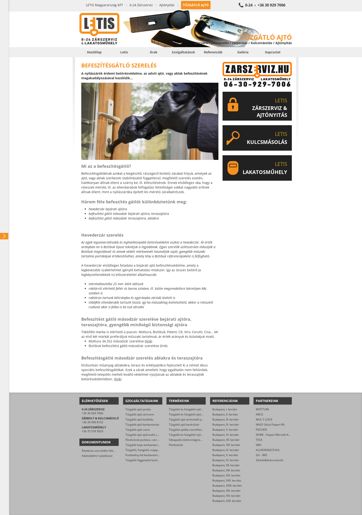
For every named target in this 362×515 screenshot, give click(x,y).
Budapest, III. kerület (225, 419)
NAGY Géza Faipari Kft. (270, 425)
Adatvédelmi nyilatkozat (97, 456)
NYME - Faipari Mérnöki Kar (273, 435)
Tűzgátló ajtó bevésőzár (184, 425)
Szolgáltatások (183, 52)
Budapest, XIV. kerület (226, 475)
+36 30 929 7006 (92, 413)
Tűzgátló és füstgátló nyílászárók (190, 409)
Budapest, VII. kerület (225, 440)
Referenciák (213, 52)
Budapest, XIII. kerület (226, 470)
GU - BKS (261, 455)
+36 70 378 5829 (92, 431)
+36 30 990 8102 (92, 422)
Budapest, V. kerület (225, 430)
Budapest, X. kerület (225, 455)
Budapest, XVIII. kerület (227, 486)
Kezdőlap (94, 52)
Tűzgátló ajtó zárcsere (139, 414)
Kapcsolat (273, 52)
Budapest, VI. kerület (225, 435)
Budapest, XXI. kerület (226, 496)
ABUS (259, 414)
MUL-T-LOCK (264, 419)
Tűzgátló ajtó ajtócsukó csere (144, 435)
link (148, 341)
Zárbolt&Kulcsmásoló (269, 460)
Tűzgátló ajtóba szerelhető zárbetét (191, 430)
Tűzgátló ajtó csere (137, 430)
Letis (124, 52)
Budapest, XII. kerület (225, 465)
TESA (259, 440)
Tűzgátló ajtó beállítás (139, 419)
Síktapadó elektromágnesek (187, 440)
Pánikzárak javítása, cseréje (143, 440)
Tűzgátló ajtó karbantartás (142, 425)
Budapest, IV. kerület (225, 425)
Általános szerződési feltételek (101, 451)
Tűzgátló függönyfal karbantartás (146, 460)
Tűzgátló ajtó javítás (138, 409)
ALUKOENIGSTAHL (268, 450)
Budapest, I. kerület (224, 409)
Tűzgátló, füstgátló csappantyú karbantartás (153, 450)
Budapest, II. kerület (225, 414)
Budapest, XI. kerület (225, 460)
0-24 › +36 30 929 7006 (265, 5)
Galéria (242, 52)
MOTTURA (262, 409)
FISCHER (261, 430)
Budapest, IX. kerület (225, 450)
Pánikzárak (176, 445)
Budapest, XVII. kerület (226, 480)
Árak (153, 52)
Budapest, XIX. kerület (226, 491)
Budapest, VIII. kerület (226, 445)
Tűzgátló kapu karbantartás (143, 445)
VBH (258, 445)
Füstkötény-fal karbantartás (143, 455)
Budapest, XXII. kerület (226, 501)
